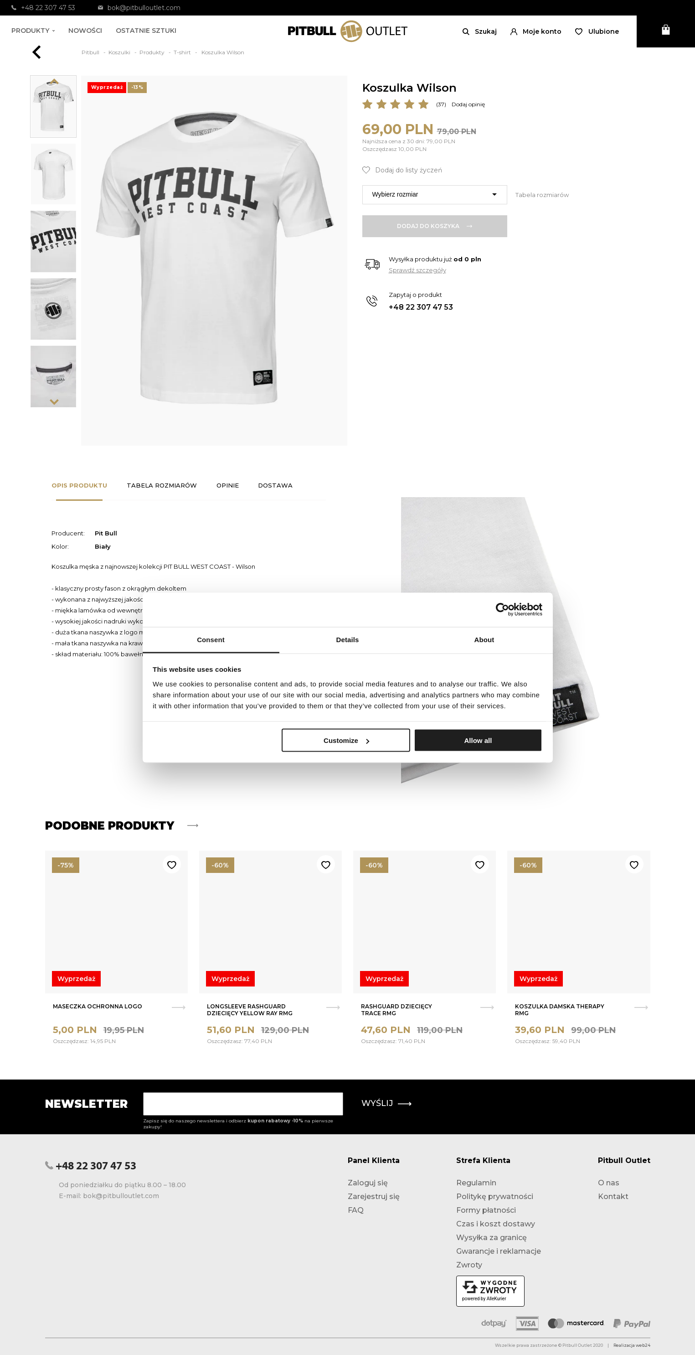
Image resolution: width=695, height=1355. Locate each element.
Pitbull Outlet (624, 1160)
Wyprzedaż (76, 979)
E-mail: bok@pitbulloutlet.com (109, 1196)
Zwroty (469, 1265)
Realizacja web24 (631, 1345)
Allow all (478, 740)
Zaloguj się (368, 1182)
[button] (536, 31)
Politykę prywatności (494, 1196)
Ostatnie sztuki (146, 30)
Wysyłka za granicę (491, 1237)
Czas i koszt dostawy (495, 1224)
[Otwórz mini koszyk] (666, 31)
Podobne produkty (121, 825)
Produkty (33, 30)
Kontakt (613, 1196)
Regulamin (476, 1182)
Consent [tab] (211, 639)
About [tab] (484, 639)
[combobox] (434, 194)
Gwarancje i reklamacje (498, 1251)
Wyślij (386, 1103)
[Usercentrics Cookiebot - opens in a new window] (502, 610)
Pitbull (91, 52)
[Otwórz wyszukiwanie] (480, 31)
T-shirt (183, 52)
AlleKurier (496, 1298)
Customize (346, 740)
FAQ (356, 1210)
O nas (608, 1182)
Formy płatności (486, 1210)
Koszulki (120, 52)
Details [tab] (347, 639)
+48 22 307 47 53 (43, 8)
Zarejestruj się (374, 1196)
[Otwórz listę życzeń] (597, 31)
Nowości (85, 30)
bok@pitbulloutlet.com (139, 8)
